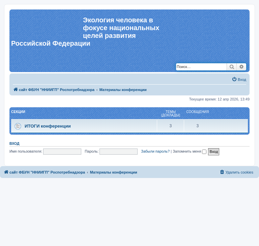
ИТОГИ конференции (48, 126)
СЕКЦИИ (18, 112)
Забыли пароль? (155, 151)
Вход (14, 143)
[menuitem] (239, 79)
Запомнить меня (189, 151)
